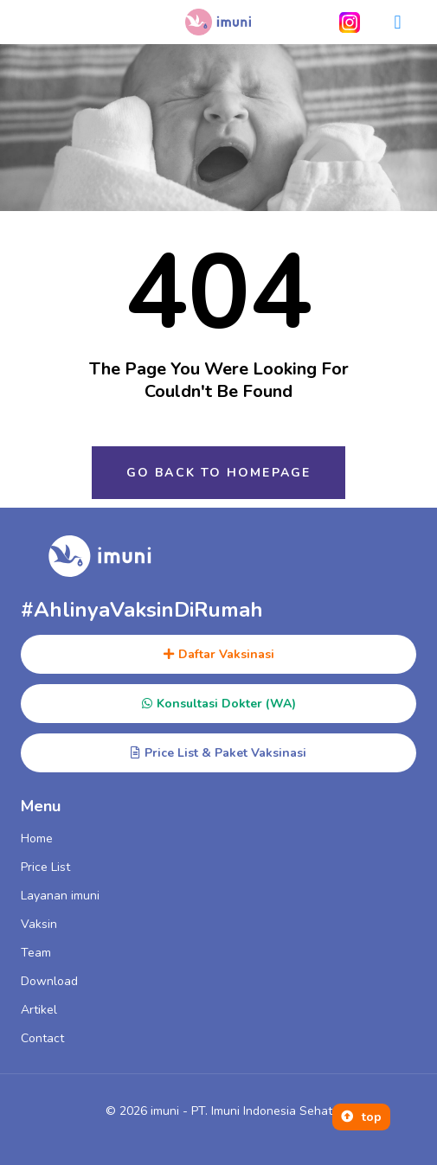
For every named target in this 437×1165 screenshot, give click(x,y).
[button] (397, 22)
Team (36, 952)
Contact (42, 1038)
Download (49, 981)
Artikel (39, 1010)
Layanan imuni (60, 895)
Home (37, 838)
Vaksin (39, 924)
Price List (45, 867)
